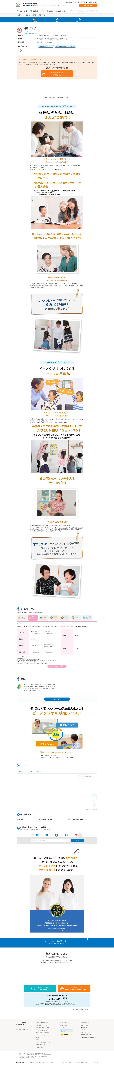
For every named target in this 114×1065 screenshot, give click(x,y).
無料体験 (90, 5)
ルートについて (94, 809)
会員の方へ (72, 11)
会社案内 (96, 1062)
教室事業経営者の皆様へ (92, 11)
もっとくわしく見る (57, 666)
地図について (87, 809)
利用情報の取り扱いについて (68, 1062)
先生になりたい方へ (81, 11)
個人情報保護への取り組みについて (84, 1062)
